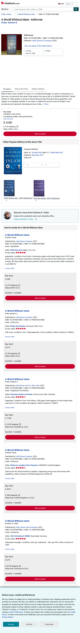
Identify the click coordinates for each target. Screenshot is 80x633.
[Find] (76, 9)
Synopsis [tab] (7, 89)
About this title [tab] (21, 89)
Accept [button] (11, 624)
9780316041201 (56, 152)
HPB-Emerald (16, 250)
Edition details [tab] (38, 89)
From (34, 52)
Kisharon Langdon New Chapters (24, 465)
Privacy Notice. (7, 617)
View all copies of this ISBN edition (38, 46)
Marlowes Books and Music (21, 394)
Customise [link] (49, 624)
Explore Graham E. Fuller (25, 219)
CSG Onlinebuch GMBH (20, 536)
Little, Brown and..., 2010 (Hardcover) (18, 198)
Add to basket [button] (40, 134)
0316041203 (37, 152)
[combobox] (43, 9)
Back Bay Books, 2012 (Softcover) (47, 198)
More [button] (46, 104)
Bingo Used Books (17, 326)
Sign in (68, 4)
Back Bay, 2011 (38, 155)
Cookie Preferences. (15, 612)
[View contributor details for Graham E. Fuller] (9, 22)
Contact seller (9, 268)
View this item (8, 119)
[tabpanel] (39, 98)
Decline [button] (29, 624)
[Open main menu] (5, 9)
